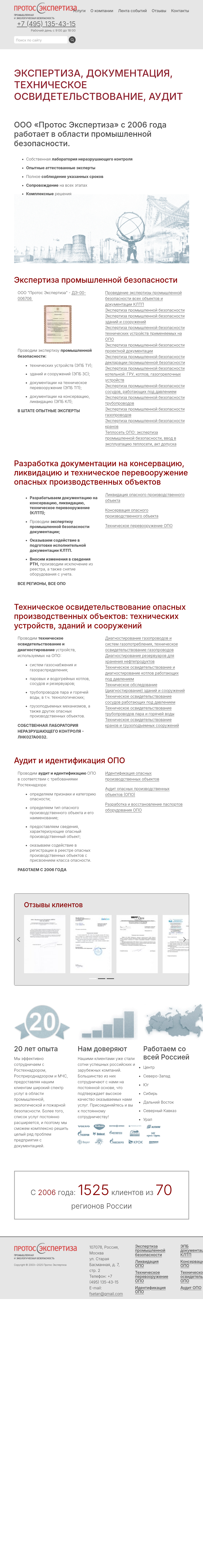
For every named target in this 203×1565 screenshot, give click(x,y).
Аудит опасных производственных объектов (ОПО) (137, 791)
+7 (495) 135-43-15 (46, 24)
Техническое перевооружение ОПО (139, 525)
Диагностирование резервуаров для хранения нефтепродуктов (139, 658)
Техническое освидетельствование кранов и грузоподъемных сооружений (142, 722)
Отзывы (159, 10)
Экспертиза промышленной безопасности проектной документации (145, 348)
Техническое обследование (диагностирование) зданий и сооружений (145, 687)
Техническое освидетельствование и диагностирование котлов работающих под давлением (142, 673)
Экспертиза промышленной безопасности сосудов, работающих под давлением (145, 388)
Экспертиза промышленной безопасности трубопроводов (145, 400)
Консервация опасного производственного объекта (132, 513)
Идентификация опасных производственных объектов (132, 776)
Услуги (79, 10)
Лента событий (132, 10)
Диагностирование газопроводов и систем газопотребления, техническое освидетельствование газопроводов (141, 644)
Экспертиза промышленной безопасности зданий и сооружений (145, 318)
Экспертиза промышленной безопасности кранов (145, 423)
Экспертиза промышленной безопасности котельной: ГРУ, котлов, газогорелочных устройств (145, 374)
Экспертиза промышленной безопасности (145, 310)
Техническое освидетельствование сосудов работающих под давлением (140, 699)
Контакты (180, 10)
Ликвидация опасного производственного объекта (145, 497)
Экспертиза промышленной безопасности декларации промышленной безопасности (145, 359)
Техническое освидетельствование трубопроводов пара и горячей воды (140, 711)
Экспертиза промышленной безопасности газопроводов (145, 412)
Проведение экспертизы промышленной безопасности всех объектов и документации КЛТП (143, 298)
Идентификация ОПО (150, 1290)
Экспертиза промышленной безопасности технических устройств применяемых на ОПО (145, 333)
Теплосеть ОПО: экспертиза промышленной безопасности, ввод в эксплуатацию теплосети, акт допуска (141, 438)
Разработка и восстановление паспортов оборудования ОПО (144, 807)
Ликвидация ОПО (147, 1264)
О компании (101, 10)
